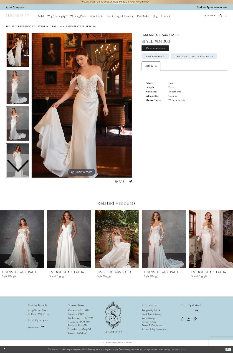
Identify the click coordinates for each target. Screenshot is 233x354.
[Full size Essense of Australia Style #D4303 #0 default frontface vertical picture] (82, 106)
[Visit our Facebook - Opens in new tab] (182, 322)
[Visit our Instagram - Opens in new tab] (188, 322)
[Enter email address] (192, 312)
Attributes (151, 81)
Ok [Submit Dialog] (227, 350)
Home (10, 27)
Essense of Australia (33, 27)
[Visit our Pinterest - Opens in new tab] (195, 322)
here (183, 350)
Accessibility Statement (154, 330)
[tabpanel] (82, 106)
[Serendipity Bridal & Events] (17, 17)
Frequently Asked (151, 311)
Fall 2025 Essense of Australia (74, 27)
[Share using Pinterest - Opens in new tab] (130, 183)
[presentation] (22, 240)
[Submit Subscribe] (201, 312)
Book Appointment (159, 61)
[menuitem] (40, 17)
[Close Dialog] (5, 350)
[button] (210, 17)
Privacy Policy (149, 322)
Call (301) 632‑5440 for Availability (170, 70)
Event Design (149, 318)
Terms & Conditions (152, 326)
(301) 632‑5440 (38, 321)
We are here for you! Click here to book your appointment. (116, 2)
